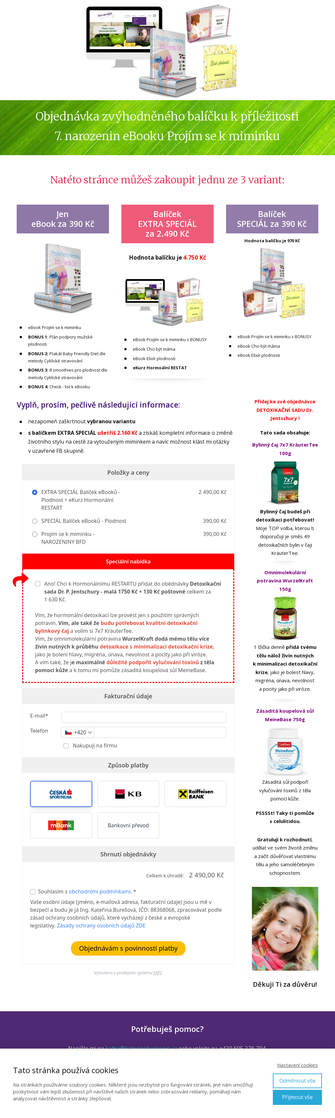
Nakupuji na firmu (94, 745)
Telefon (39, 730)
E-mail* (39, 715)
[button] (61, 794)
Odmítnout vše (297, 1080)
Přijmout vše (297, 1097)
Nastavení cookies (297, 1065)
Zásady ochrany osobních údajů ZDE (101, 925)
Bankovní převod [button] (128, 825)
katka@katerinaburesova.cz (141, 1048)
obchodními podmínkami (100, 891)
